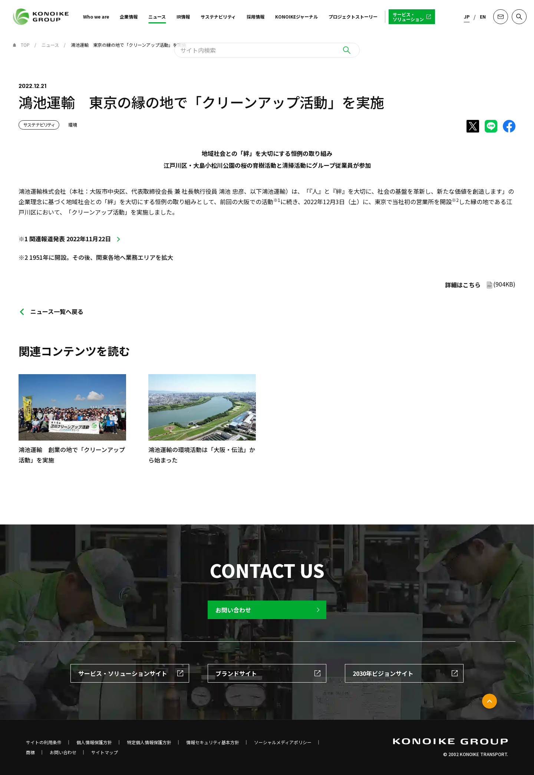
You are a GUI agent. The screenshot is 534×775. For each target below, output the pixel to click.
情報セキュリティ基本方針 (212, 742)
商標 (30, 752)
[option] (191, 408)
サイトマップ (104, 752)
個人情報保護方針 (94, 742)
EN (483, 16)
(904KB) (480, 284)
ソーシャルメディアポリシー (283, 742)
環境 (72, 124)
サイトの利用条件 (44, 742)
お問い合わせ (63, 752)
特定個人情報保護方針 (149, 742)
